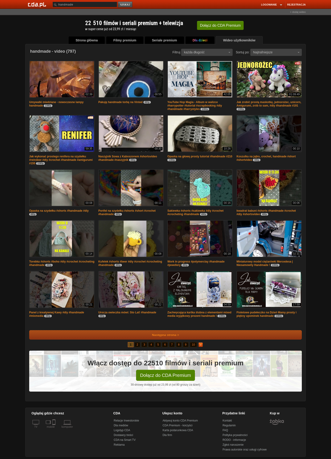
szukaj (125, 5)
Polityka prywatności (235, 435)
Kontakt (227, 420)
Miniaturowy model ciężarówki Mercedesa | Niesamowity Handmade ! (265, 263)
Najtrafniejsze (276, 52)
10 (193, 344)
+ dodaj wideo (298, 12)
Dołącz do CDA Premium (165, 375)
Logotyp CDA (122, 430)
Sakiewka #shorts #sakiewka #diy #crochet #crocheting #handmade (195, 212)
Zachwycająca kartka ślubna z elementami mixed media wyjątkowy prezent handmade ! (199, 314)
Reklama (119, 444)
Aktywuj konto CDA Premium (180, 420)
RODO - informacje (234, 440)
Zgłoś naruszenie (233, 444)
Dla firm (167, 435)
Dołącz (220, 25)
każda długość (207, 52)
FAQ (225, 430)
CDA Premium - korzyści (177, 425)
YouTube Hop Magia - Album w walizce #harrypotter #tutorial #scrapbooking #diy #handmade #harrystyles (194, 106)
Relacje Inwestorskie (126, 420)
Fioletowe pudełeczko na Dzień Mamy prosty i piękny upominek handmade (267, 314)
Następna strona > (162, 335)
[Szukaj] (84, 4)
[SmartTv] (54, 429)
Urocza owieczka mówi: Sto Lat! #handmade (127, 312)
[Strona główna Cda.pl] (37, 4)
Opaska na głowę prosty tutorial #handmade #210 (199, 156)
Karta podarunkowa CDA (178, 430)
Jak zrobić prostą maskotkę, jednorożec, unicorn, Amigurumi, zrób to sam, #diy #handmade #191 (269, 104)
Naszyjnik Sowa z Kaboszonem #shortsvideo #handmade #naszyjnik (127, 158)
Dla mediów (121, 425)
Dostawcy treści (123, 435)
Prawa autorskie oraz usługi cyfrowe (245, 449)
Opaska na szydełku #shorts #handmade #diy (59, 210)
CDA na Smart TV (125, 440)
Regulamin (229, 425)
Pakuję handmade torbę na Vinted (120, 102)
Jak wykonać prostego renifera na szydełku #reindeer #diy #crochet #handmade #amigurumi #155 (61, 160)
